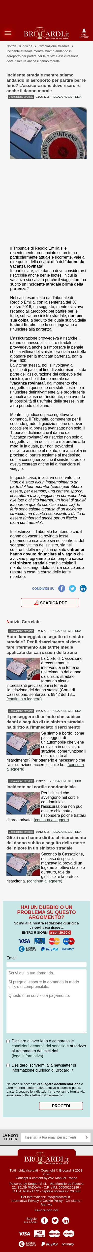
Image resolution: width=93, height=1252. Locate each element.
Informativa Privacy (25, 1201)
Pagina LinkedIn (65, 1219)
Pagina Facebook (44, 1219)
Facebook (61, 587)
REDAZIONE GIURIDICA (67, 630)
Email (11, 958)
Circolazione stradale (54, 46)
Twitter (72, 587)
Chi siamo (72, 1201)
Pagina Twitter (55, 1219)
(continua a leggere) (24, 699)
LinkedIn (83, 587)
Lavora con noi (46, 1210)
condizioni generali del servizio (38, 1046)
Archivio (46, 1204)
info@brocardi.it (58, 1197)
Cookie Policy (53, 1201)
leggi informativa (27, 1056)
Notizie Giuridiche (19, 46)
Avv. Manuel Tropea (62, 1178)
